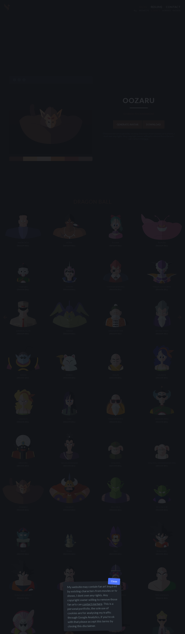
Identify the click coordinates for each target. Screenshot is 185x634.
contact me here (92, 604)
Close (114, 581)
